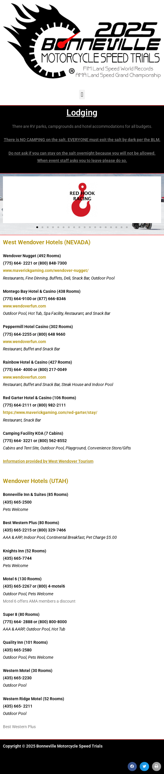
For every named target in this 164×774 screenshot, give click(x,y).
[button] (82, 94)
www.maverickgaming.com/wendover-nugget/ (45, 270)
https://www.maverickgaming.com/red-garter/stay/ (50, 412)
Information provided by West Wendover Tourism (48, 461)
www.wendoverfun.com (24, 306)
